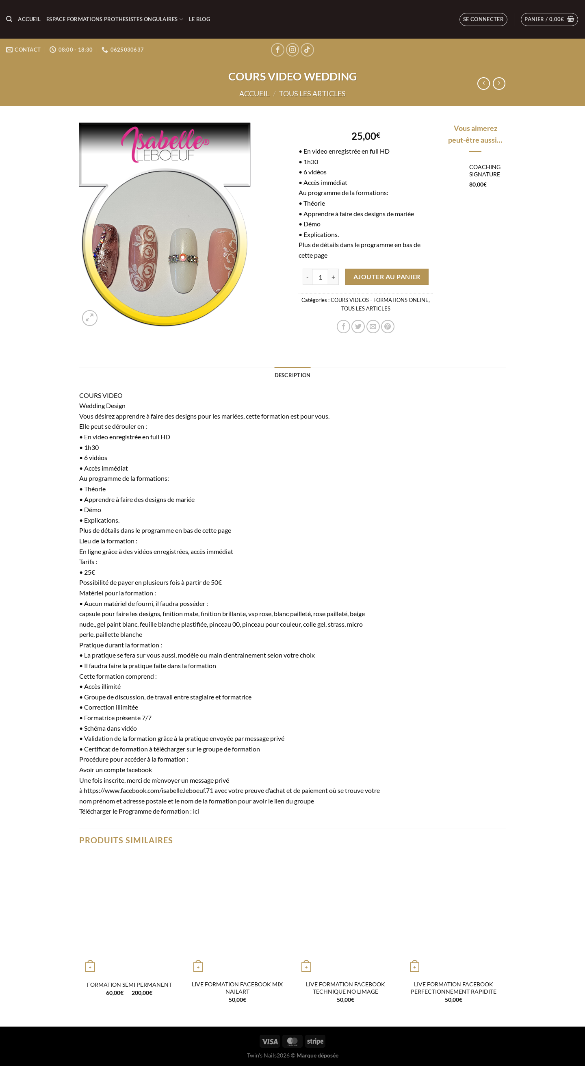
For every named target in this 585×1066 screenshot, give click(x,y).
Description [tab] (293, 375)
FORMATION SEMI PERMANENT (129, 984)
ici (196, 811)
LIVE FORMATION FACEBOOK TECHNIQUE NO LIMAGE (345, 988)
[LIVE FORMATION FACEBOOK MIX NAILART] (237, 915)
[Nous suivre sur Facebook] (277, 49)
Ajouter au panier (386, 276)
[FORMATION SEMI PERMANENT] (129, 915)
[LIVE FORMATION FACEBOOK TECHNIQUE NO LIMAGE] (345, 915)
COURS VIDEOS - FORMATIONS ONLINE (380, 300)
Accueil (29, 19)
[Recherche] (9, 19)
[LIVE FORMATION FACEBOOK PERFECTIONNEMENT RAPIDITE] (454, 915)
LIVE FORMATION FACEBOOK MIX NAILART (237, 988)
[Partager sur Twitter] (358, 326)
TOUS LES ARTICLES (312, 93)
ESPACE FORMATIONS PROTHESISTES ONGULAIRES (114, 19)
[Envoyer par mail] (373, 326)
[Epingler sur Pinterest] (387, 326)
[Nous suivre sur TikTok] (307, 49)
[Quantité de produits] (320, 277)
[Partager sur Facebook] (343, 326)
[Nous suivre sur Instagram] (292, 49)
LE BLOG (199, 19)
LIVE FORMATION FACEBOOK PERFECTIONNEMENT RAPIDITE (453, 988)
